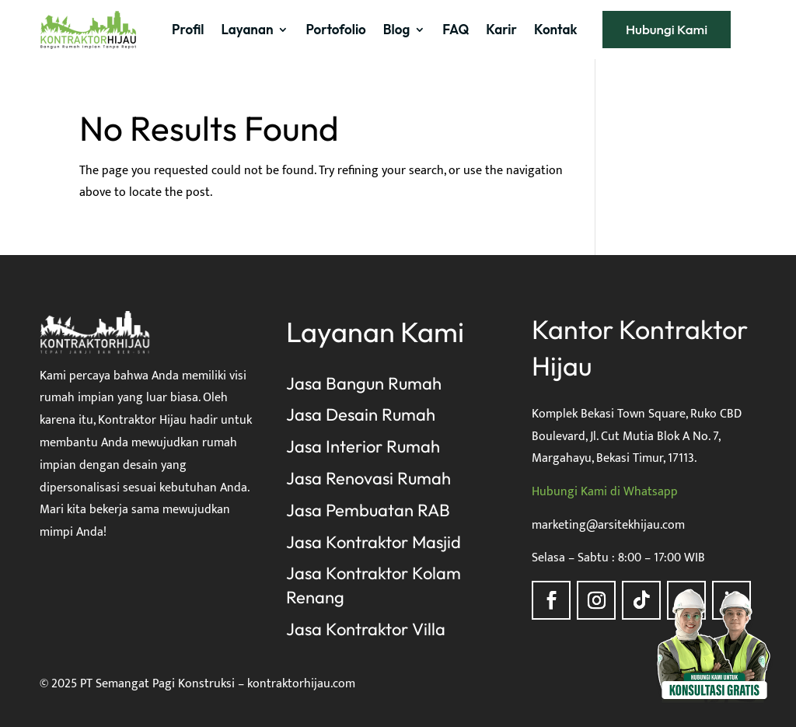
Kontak (555, 29)
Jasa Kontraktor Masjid (373, 542)
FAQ (455, 29)
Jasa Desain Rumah (360, 414)
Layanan (248, 29)
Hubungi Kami (666, 29)
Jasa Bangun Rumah (364, 383)
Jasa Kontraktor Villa (365, 629)
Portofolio (335, 29)
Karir (501, 29)
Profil (188, 29)
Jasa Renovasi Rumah (368, 478)
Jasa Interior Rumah (363, 446)
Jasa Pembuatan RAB (368, 510)
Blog (396, 29)
